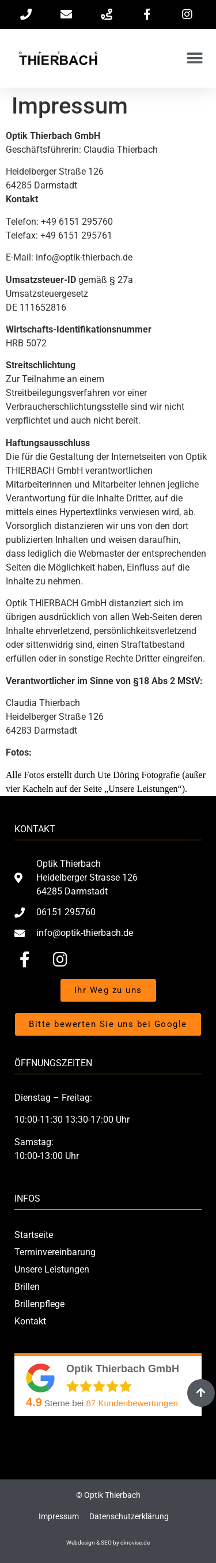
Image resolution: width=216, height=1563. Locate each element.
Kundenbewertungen (132, 1403)
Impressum (59, 1516)
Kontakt (30, 1321)
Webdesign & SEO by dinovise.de (108, 1542)
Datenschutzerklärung (129, 1516)
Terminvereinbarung (55, 1252)
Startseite (33, 1234)
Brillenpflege (39, 1303)
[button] (194, 58)
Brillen (27, 1286)
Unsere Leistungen (51, 1269)
